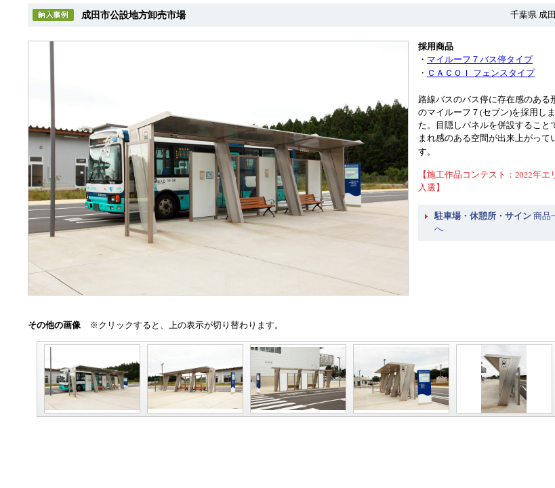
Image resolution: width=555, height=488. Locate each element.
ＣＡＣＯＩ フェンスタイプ (481, 73)
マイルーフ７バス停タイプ (480, 59)
